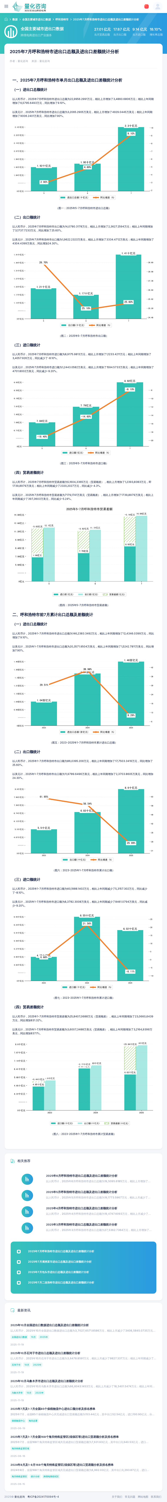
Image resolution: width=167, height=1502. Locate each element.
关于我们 (117, 1496)
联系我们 (156, 1496)
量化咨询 (19, 1496)
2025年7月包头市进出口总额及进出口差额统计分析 (58, 1272)
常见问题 (130, 1496)
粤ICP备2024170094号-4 (43, 1496)
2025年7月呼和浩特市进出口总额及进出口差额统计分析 (61, 1251)
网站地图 (143, 1496)
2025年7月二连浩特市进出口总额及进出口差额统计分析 (61, 1282)
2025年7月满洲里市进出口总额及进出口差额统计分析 (60, 1261)
